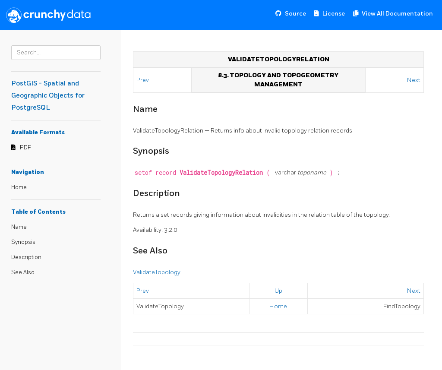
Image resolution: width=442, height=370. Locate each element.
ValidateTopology (156, 272)
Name (19, 227)
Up (278, 290)
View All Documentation (397, 13)
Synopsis (23, 242)
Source (295, 13)
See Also (23, 272)
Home (19, 187)
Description (26, 257)
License (333, 13)
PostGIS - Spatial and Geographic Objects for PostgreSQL (48, 95)
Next (413, 80)
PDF (25, 147)
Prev (143, 80)
